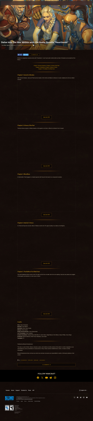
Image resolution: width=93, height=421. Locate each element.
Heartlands (36, 360)
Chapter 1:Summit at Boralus (40, 65)
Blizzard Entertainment (27, 45)
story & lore (30, 360)
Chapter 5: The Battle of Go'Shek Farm (46, 68)
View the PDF (46, 117)
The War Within (24, 360)
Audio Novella (42, 360)
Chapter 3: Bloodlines (40, 67)
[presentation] (5, 3)
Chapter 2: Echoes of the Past (53, 65)
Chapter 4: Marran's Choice (51, 67)
